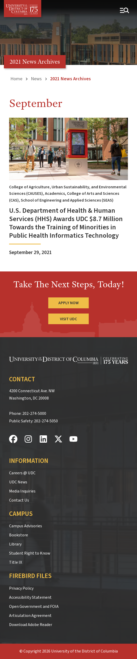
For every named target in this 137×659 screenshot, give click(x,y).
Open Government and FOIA (34, 606)
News (36, 78)
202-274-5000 (34, 413)
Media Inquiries (22, 491)
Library (15, 544)
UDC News (18, 482)
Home (16, 78)
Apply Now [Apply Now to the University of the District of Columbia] (68, 303)
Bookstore (18, 535)
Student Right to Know (29, 553)
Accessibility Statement (30, 597)
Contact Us (19, 500)
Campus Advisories (25, 526)
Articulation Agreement (30, 615)
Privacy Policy (21, 588)
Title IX (15, 562)
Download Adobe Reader (30, 625)
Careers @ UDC (22, 473)
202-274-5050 (46, 421)
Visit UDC (68, 319)
